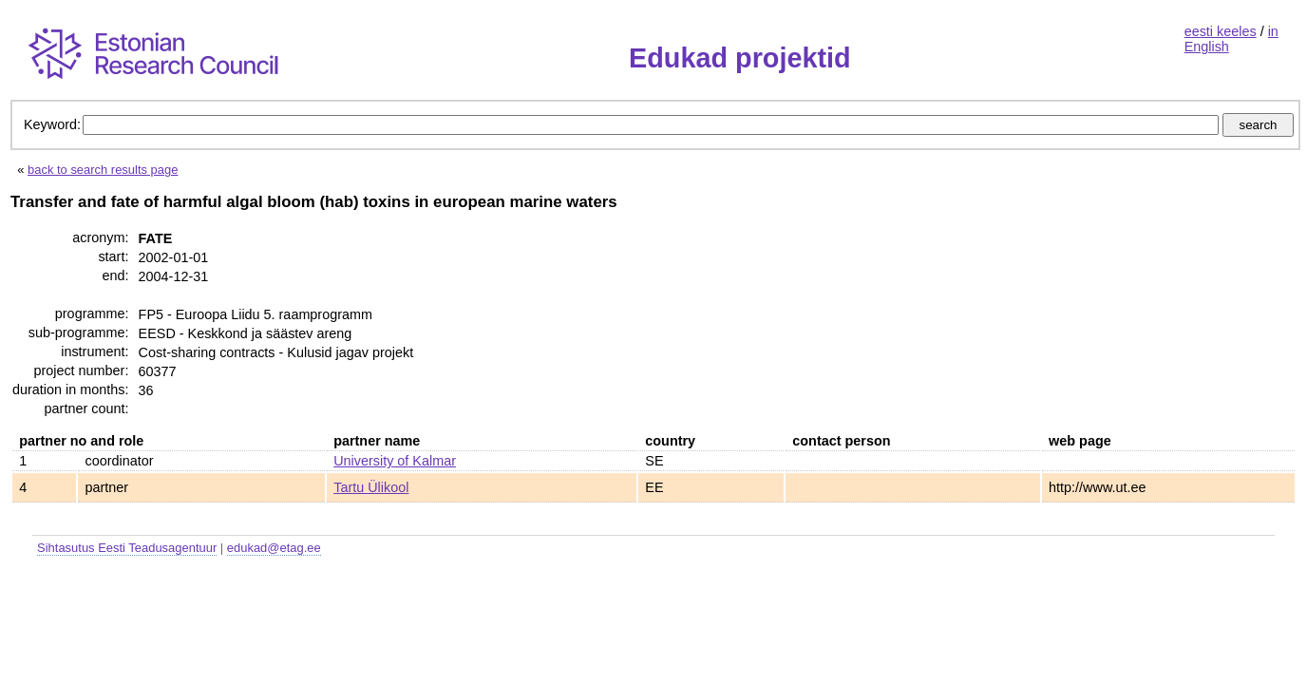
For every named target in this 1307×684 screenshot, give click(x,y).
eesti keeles (1220, 31)
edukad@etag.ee (274, 548)
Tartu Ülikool (370, 487)
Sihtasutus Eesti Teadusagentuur (127, 548)
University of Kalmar (394, 460)
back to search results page (103, 169)
